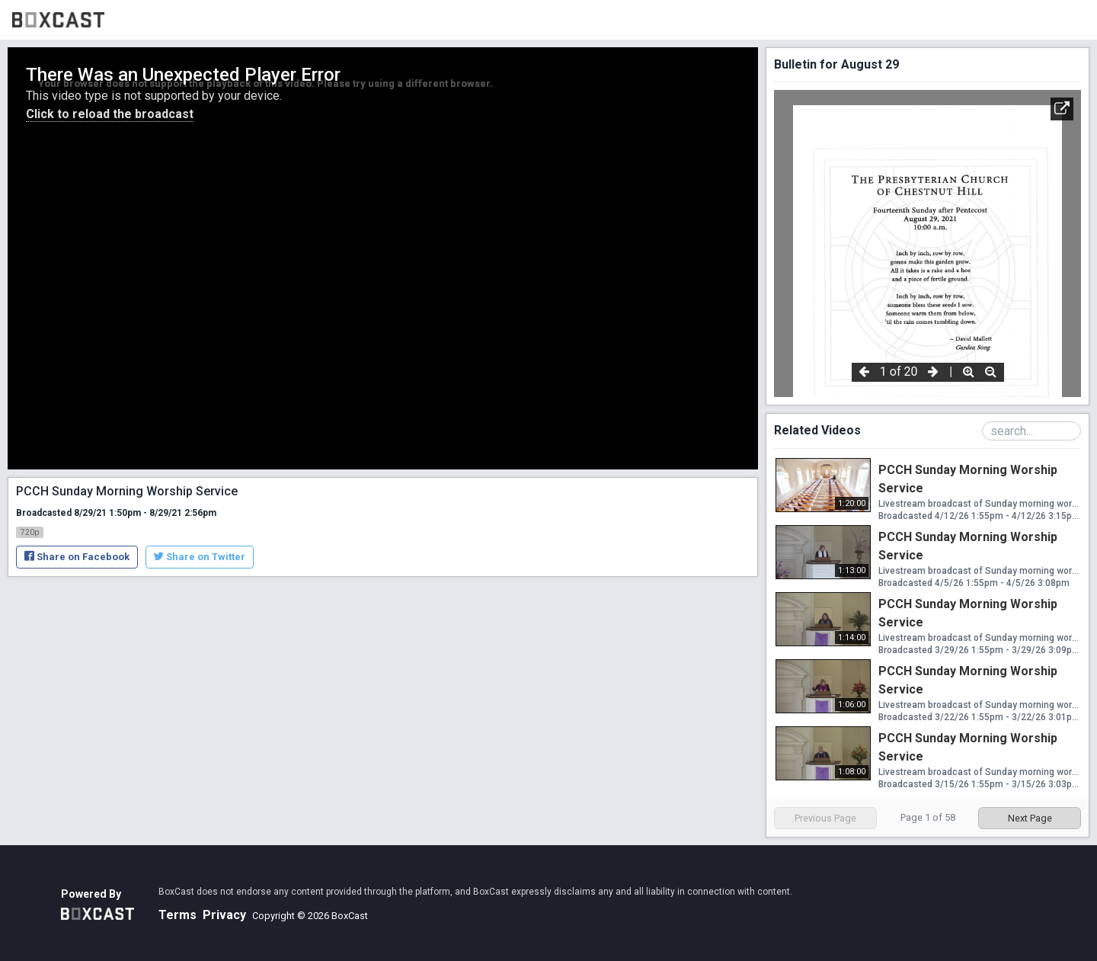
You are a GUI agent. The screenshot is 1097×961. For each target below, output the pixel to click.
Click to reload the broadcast (109, 114)
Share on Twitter (199, 556)
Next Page (1030, 818)
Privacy (224, 915)
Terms (177, 915)
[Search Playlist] (1031, 430)
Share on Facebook (77, 556)
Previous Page (825, 818)
